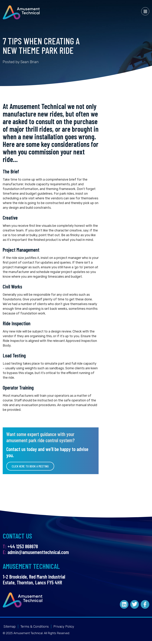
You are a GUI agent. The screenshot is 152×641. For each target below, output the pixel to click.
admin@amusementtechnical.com (38, 552)
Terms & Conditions (34, 627)
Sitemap (9, 627)
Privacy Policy (63, 627)
